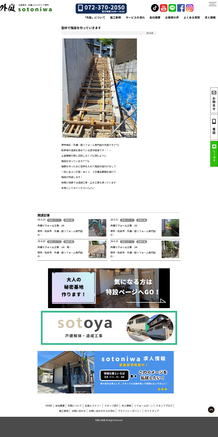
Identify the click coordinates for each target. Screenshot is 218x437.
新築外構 (69, 220)
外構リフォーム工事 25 (52, 225)
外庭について (75, 405)
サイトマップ (152, 411)
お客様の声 (172, 17)
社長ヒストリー (93, 405)
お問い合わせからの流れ (102, 411)
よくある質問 (192, 17)
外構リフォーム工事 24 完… (54, 247)
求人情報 (210, 17)
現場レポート (54, 220)
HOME (48, 405)
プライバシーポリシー (130, 411)
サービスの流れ (135, 17)
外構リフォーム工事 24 (123, 247)
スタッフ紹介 (111, 405)
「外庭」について (94, 17)
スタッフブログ (164, 405)
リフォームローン (143, 405)
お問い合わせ (79, 411)
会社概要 (155, 17)
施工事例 (115, 17)
